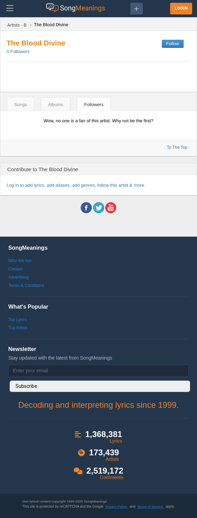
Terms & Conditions (26, 285)
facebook (86, 207)
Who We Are (19, 260)
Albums (55, 104)
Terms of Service (150, 506)
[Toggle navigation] (9, 8)
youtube (110, 207)
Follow (172, 43)
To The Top (177, 147)
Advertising (18, 277)
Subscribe (26, 386)
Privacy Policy (116, 506)
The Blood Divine (36, 43)
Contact (15, 269)
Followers (18, 51)
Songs (20, 104)
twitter (98, 207)
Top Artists (17, 327)
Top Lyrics (17, 319)
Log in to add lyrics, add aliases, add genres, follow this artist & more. (76, 185)
